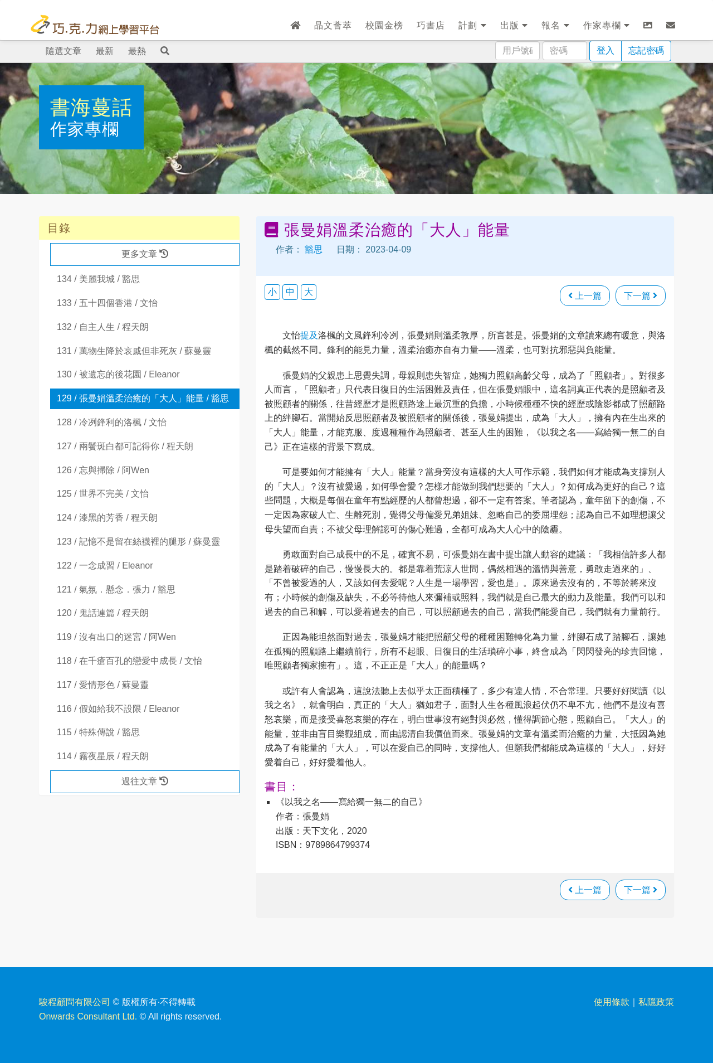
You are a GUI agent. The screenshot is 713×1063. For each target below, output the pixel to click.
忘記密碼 (646, 50)
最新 (105, 51)
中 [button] (290, 292)
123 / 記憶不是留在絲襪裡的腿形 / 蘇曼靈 (138, 541)
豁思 (314, 249)
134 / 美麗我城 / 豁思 (98, 279)
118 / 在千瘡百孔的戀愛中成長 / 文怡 (129, 661)
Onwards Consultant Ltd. (88, 1016)
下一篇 (640, 295)
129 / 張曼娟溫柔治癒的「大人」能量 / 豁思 (143, 398)
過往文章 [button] (144, 781)
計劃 (472, 25)
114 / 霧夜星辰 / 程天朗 (103, 756)
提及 (309, 335)
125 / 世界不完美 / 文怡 (103, 493)
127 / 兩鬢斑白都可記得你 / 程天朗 (125, 446)
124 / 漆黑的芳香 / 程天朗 (107, 517)
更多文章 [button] (144, 254)
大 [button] (308, 292)
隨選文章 (63, 51)
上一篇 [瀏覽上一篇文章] (585, 295)
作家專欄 (606, 25)
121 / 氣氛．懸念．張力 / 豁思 (116, 589)
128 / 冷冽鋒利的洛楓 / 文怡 (112, 422)
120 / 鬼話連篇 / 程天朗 (103, 613)
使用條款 (611, 1002)
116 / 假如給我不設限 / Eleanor (118, 708)
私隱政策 (656, 1002)
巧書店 (431, 25)
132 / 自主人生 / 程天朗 (103, 327)
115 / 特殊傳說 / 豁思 (98, 732)
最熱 (137, 51)
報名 (555, 25)
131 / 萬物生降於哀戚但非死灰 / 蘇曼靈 (134, 351)
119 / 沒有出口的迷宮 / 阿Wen (116, 637)
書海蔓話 (91, 107)
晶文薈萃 (333, 25)
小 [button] (272, 292)
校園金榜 (384, 25)
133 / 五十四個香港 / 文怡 (107, 303)
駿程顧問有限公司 (74, 1002)
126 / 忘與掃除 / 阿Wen (103, 470)
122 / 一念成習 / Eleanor (105, 565)
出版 (514, 25)
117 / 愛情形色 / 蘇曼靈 (103, 685)
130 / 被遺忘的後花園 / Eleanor (118, 374)
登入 (605, 50)
